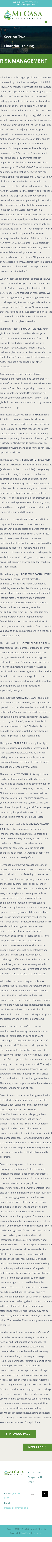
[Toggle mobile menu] (46, 21)
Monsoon (38, 1533)
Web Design (26, 1533)
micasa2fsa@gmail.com (26, 4)
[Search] (45, 1494)
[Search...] (35, 1494)
